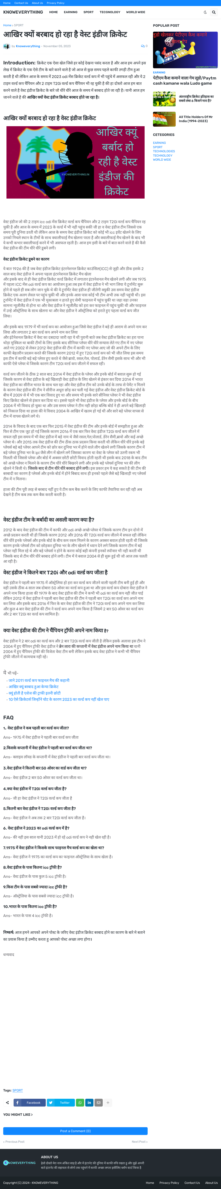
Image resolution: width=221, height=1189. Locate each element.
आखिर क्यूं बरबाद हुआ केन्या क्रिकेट (33, 686)
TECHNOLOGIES (164, 151)
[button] (205, 12)
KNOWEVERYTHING (23, 12)
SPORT (19, 25)
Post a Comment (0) (75, 1131)
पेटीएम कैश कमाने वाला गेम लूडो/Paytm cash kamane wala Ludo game (184, 81)
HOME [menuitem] (53, 12)
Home (7, 3)
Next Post (138, 1141)
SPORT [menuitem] (89, 12)
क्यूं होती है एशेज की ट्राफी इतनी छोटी (35, 693)
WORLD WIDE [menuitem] (135, 12)
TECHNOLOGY (162, 155)
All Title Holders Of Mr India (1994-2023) (196, 119)
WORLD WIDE (162, 160)
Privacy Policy (56, 3)
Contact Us (21, 3)
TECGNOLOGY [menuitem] (110, 12)
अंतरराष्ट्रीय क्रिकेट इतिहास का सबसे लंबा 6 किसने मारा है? (196, 99)
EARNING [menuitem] (70, 12)
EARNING (159, 143)
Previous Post (14, 1141)
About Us (37, 3)
